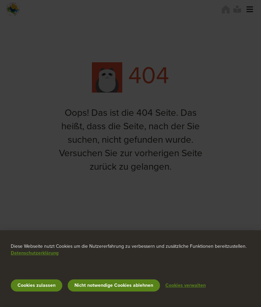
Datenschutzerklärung (35, 253)
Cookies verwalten (185, 285)
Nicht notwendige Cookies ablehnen (113, 285)
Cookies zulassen (37, 285)
